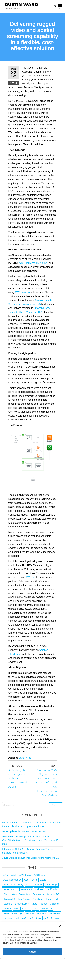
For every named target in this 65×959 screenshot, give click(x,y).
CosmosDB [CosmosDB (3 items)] (9, 899)
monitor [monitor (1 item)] (7, 908)
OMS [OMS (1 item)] (35, 908)
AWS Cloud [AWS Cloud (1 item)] (25, 875)
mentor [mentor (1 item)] (43, 903)
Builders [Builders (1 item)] (39, 889)
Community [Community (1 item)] (38, 894)
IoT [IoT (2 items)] (56, 899)
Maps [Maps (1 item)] (34, 903)
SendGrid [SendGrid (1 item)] (41, 913)
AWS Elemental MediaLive (33, 263)
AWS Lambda (22, 292)
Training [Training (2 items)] (55, 918)
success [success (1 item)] (7, 918)
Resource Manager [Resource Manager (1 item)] (13, 913)
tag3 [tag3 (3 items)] (31, 918)
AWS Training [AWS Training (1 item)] (30, 879)
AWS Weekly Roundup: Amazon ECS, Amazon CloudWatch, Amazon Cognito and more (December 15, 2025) (30, 840)
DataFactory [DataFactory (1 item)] (24, 899)
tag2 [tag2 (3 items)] (24, 918)
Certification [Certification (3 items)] (52, 889)
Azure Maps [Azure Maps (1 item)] (51, 884)
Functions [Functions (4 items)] (38, 899)
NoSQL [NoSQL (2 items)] (26, 908)
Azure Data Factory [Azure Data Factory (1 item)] (13, 884)
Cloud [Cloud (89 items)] (6, 894)
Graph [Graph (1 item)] (49, 899)
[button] (60, 925)
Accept (32, 951)
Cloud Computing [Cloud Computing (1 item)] (21, 894)
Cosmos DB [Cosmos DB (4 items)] (53, 894)
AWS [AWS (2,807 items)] (14, 875)
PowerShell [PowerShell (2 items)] (46, 908)
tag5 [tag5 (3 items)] (45, 918)
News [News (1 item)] (17, 908)
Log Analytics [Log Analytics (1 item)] (22, 903)
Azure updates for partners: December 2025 (24, 831)
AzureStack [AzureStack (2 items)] (26, 889)
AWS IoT (30, 577)
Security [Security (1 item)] (30, 913)
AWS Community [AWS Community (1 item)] (12, 879)
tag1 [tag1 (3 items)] (16, 918)
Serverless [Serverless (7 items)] (54, 913)
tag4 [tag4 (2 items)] (38, 918)
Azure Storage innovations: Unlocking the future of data (30, 857)
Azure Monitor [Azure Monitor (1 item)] (10, 889)
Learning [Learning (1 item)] (7, 903)
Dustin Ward (21, 4)
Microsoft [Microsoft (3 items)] (54, 903)
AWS (22, 758)
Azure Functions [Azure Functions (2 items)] (34, 884)
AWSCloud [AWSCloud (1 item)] (39, 875)
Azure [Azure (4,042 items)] (43, 879)
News (28, 758)
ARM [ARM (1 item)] (5, 875)
